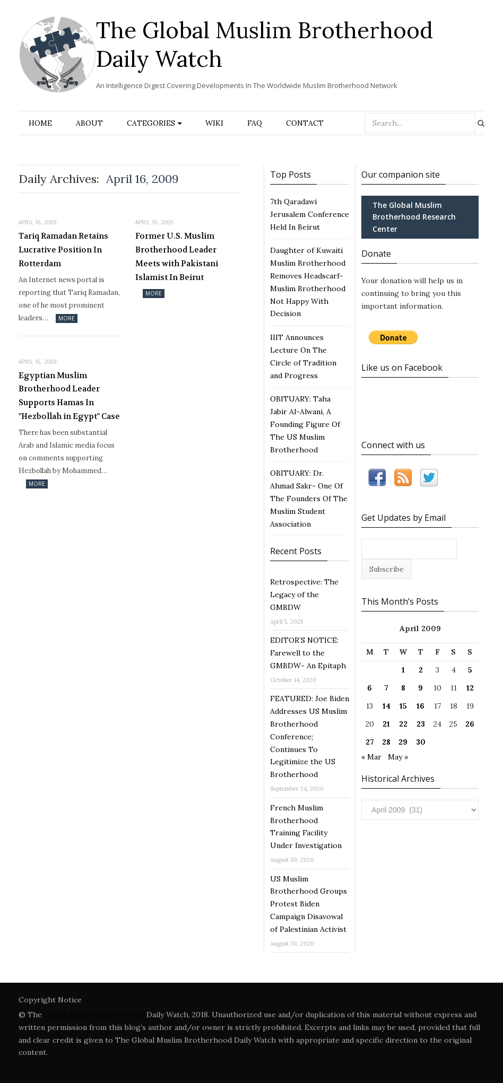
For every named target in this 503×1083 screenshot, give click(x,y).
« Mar (371, 757)
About (89, 123)
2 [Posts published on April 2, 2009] (421, 670)
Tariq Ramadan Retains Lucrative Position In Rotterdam (63, 249)
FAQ (254, 123)
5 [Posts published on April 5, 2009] (470, 670)
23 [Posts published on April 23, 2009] (421, 724)
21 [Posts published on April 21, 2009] (386, 724)
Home (40, 123)
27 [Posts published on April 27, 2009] (370, 742)
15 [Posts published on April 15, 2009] (403, 706)
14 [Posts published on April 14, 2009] (387, 706)
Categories (151, 123)
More (66, 318)
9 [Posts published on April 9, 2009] (420, 688)
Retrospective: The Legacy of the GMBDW (304, 594)
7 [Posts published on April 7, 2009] (386, 688)
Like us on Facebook (402, 367)
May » (398, 757)
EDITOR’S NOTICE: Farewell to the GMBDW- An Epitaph (308, 652)
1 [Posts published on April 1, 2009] (403, 670)
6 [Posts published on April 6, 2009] (369, 688)
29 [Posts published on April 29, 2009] (402, 742)
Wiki (214, 123)
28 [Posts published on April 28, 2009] (386, 742)
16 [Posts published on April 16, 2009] (420, 706)
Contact (305, 123)
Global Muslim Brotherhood (94, 1014)
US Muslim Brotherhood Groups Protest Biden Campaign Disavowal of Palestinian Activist (308, 904)
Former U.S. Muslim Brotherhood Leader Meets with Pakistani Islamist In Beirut (176, 256)
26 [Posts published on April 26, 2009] (469, 724)
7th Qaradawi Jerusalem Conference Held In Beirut (309, 214)
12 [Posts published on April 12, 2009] (470, 688)
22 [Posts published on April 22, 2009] (403, 724)
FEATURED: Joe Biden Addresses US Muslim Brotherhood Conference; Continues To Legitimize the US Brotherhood (309, 736)
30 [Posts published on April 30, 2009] (421, 742)
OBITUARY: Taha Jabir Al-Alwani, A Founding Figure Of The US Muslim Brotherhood (305, 424)
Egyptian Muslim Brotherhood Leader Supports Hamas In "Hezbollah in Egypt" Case (69, 396)
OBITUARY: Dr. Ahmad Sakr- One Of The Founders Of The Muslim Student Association (309, 498)
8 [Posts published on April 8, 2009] (403, 688)
